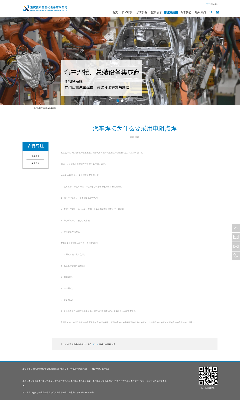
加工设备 (36, 156)
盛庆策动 (105, 369)
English (214, 4)
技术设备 (64, 369)
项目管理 (83, 369)
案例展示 (36, 163)
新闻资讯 (43, 108)
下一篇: (96, 344)
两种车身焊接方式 (107, 344)
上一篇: (64, 344)
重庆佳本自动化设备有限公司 (46, 369)
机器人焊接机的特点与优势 (79, 344)
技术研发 (74, 369)
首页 (36, 108)
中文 (208, 4)
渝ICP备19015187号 (85, 392)
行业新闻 (52, 108)
